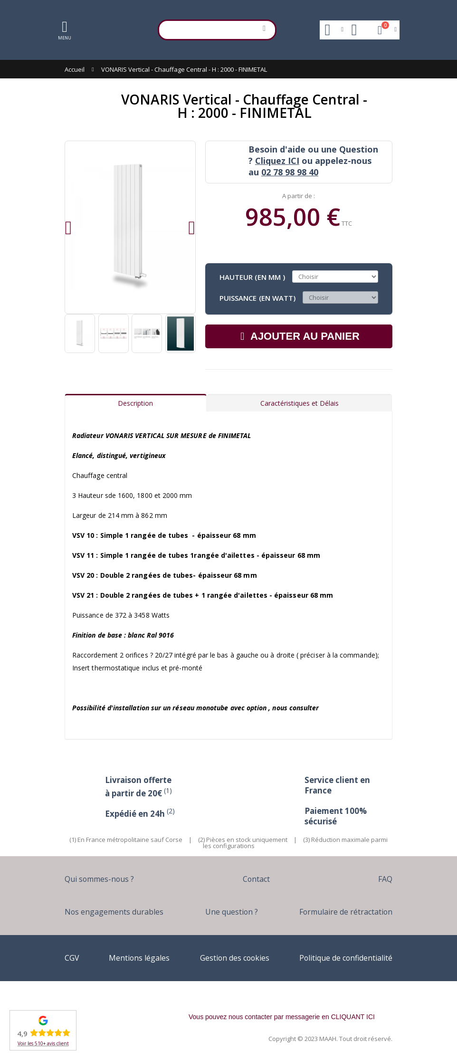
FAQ (384, 878)
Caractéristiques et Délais (299, 403)
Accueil (75, 69)
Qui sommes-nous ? (102, 878)
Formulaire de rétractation (343, 911)
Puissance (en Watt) (257, 297)
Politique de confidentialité (341, 957)
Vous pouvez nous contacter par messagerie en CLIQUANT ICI (282, 1017)
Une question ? (230, 911)
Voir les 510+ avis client (43, 1043)
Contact (258, 878)
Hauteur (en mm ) (252, 276)
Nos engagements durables (116, 911)
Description (135, 403)
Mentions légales (136, 957)
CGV (72, 957)
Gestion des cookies (230, 957)
